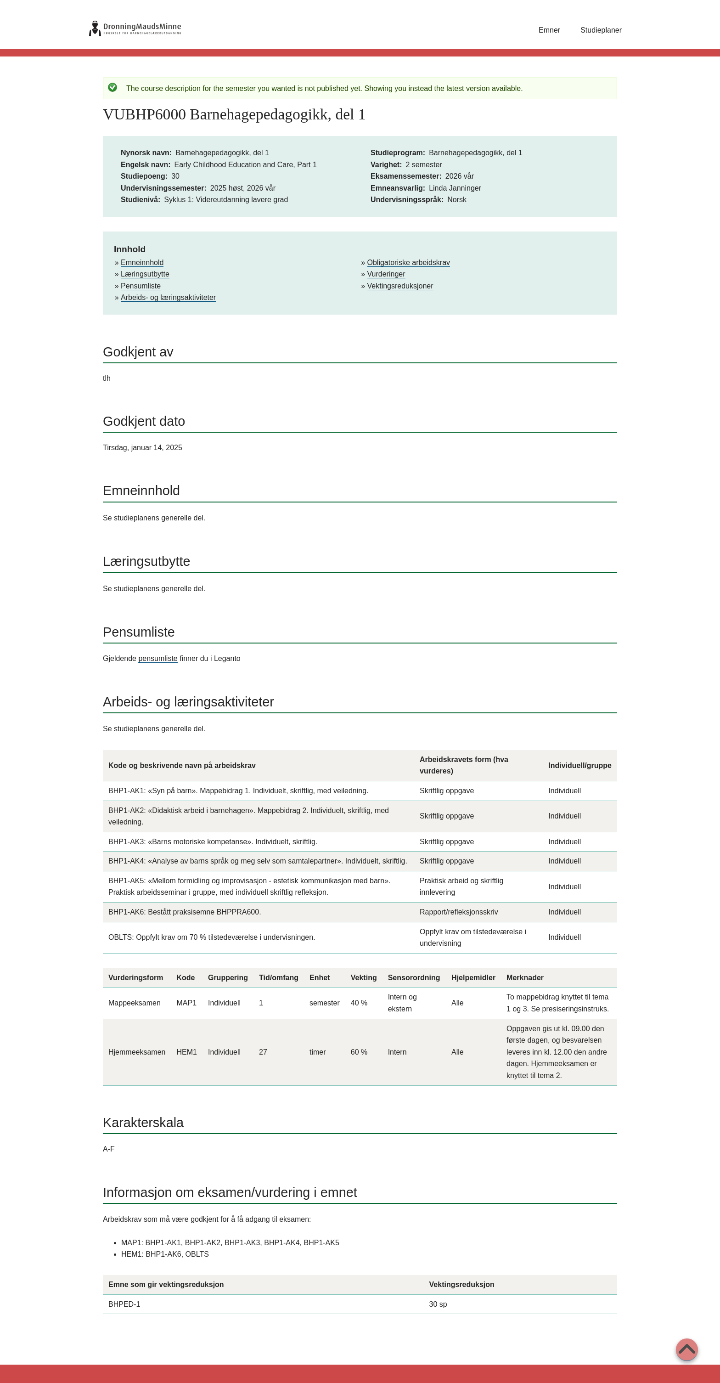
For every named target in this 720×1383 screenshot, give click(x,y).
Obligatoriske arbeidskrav (408, 262)
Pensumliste (141, 286)
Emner (549, 30)
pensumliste (157, 658)
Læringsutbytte (145, 274)
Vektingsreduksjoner (400, 286)
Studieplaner (601, 30)
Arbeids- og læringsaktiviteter (168, 297)
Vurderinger (386, 274)
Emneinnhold (142, 262)
